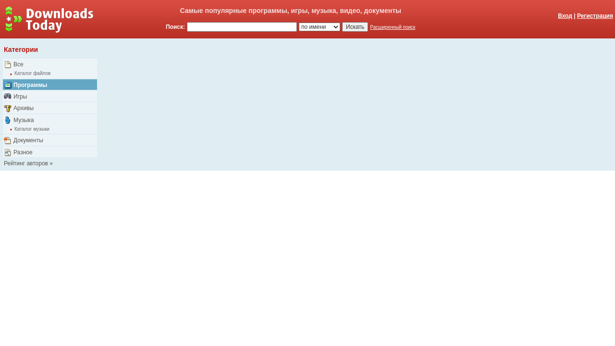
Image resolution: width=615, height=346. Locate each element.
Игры (20, 96)
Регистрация (595, 15)
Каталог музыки (31, 129)
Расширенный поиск (392, 27)
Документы (28, 140)
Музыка (23, 120)
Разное (23, 152)
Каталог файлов (32, 73)
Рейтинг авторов (26, 163)
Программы (30, 85)
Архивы (23, 108)
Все (18, 64)
